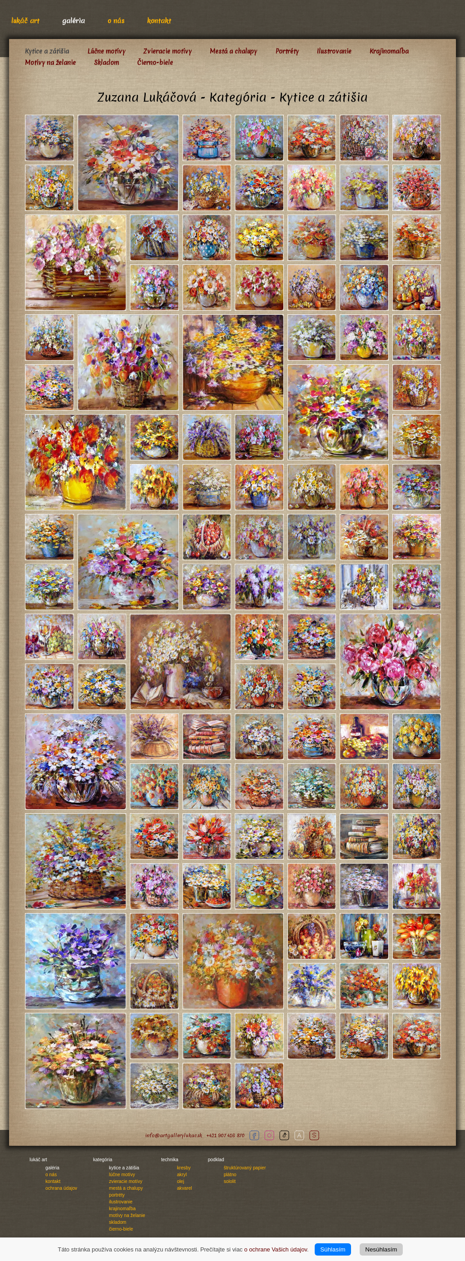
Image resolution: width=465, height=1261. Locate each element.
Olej (180, 1181)
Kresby (184, 1167)
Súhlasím (333, 1249)
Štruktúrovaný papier (245, 1167)
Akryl (182, 1174)
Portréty (287, 51)
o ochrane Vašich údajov (275, 1249)
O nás (116, 20)
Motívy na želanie (50, 63)
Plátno (230, 1174)
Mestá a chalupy (233, 51)
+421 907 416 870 (225, 1135)
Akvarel (184, 1188)
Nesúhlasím (381, 1249)
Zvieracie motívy (167, 51)
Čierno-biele (155, 63)
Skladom (106, 63)
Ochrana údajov (61, 1188)
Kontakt (159, 20)
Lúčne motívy (106, 51)
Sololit (230, 1181)
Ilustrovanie (334, 51)
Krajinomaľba (389, 51)
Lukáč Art (25, 20)
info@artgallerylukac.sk (173, 1135)
